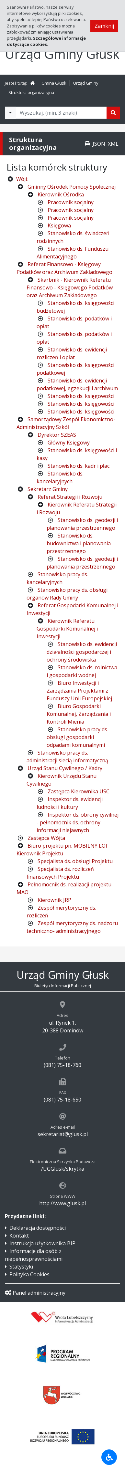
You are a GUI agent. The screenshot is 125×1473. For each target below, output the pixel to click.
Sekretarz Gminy (48, 489)
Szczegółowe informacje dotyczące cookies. (46, 41)
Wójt (22, 179)
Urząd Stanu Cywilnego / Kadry (65, 768)
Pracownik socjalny (71, 202)
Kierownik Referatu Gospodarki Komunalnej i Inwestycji (67, 628)
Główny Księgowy (69, 442)
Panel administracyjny (35, 1292)
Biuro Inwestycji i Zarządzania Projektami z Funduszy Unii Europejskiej (79, 690)
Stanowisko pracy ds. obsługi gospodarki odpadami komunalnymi (77, 737)
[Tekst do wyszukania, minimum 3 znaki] (61, 113)
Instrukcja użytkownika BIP (42, 1243)
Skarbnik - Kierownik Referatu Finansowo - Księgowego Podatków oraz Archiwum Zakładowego (70, 287)
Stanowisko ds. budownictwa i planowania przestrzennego (79, 543)
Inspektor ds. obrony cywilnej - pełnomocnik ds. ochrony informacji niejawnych (78, 822)
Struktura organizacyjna (31, 92)
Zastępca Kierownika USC (78, 791)
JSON (99, 143)
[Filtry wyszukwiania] (10, 113)
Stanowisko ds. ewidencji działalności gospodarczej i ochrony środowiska (82, 652)
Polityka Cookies (29, 1274)
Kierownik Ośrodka (61, 194)
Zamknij (104, 25)
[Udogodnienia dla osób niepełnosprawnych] (109, 1457)
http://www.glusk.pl (62, 1203)
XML (113, 143)
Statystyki (21, 1266)
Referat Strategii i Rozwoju (70, 496)
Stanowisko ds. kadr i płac (78, 465)
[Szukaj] (113, 113)
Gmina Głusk (53, 83)
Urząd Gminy (85, 83)
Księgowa (59, 225)
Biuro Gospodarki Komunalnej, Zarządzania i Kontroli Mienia (79, 714)
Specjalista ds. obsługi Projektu (75, 861)
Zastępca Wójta (46, 837)
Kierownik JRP (54, 900)
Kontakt (19, 1235)
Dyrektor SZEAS (57, 434)
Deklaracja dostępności (37, 1227)
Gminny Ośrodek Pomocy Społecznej (72, 186)
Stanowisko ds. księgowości (81, 396)
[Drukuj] (87, 143)
